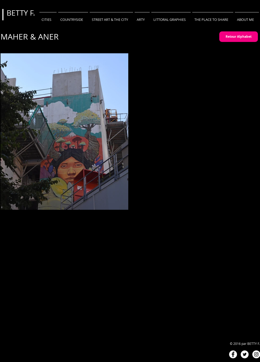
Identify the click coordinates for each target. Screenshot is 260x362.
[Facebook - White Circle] (233, 354)
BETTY (18, 13)
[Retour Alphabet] (238, 36)
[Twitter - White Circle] (245, 354)
